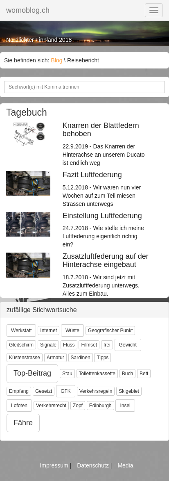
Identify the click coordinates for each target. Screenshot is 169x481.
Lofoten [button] (19, 405)
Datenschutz (93, 465)
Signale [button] (48, 345)
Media (125, 465)
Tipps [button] (102, 357)
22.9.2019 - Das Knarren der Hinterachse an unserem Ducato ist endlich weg (106, 144)
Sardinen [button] (80, 357)
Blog (56, 60)
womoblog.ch (28, 10)
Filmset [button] (89, 345)
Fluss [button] (69, 345)
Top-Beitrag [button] (32, 373)
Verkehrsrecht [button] (51, 405)
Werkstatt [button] (21, 330)
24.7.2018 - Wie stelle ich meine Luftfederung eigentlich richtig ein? (106, 230)
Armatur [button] (55, 357)
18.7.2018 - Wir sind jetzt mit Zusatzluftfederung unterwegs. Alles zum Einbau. (106, 275)
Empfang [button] (19, 391)
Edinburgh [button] (100, 405)
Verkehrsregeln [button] (96, 391)
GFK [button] (66, 391)
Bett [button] (144, 373)
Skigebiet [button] (129, 391)
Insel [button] (125, 405)
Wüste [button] (72, 330)
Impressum (55, 465)
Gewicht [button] (128, 345)
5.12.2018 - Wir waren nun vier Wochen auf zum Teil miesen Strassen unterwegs (106, 189)
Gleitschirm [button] (21, 345)
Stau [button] (67, 373)
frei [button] (107, 345)
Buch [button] (127, 373)
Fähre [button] (23, 423)
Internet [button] (48, 330)
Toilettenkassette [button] (97, 373)
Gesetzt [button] (43, 391)
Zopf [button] (78, 405)
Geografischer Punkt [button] (110, 330)
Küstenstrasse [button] (24, 357)
